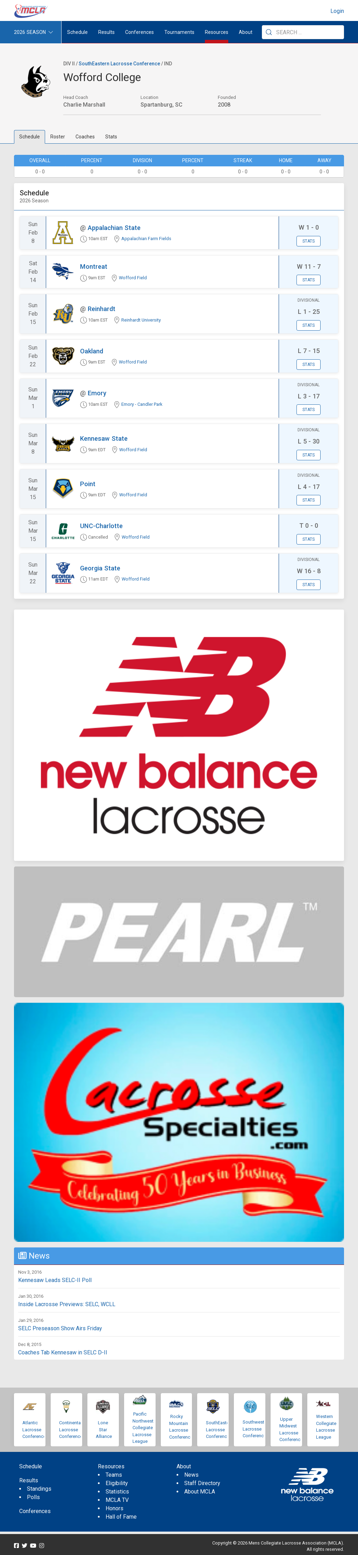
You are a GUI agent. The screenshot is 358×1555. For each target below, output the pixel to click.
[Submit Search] (269, 32)
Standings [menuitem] (39, 1488)
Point (87, 484)
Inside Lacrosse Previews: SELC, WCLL (66, 1304)
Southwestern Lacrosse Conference (257, 1428)
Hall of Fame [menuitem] (121, 1516)
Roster (57, 136)
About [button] (245, 32)
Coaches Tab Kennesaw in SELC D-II (62, 1352)
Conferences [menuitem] (35, 1511)
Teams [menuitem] (114, 1474)
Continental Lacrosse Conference (71, 1429)
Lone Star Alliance (104, 1429)
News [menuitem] (191, 1474)
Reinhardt (101, 308)
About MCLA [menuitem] (199, 1491)
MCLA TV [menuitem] (117, 1500)
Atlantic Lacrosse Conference (34, 1429)
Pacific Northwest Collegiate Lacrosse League (143, 1427)
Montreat (93, 266)
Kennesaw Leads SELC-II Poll (55, 1280)
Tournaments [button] (179, 32)
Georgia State (100, 568)
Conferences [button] (139, 32)
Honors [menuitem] (114, 1508)
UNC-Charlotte (101, 526)
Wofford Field (133, 277)
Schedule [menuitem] (77, 32)
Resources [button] (216, 32)
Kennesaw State (104, 438)
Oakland (91, 351)
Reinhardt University (141, 320)
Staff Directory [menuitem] (202, 1483)
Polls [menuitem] (33, 1497)
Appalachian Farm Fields (146, 238)
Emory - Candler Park (141, 404)
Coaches (85, 136)
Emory (97, 393)
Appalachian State (114, 227)
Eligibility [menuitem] (117, 1483)
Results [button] (106, 32)
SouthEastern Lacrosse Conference (119, 63)
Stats (111, 136)
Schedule (29, 136)
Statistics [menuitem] (117, 1491)
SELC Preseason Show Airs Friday (60, 1328)
